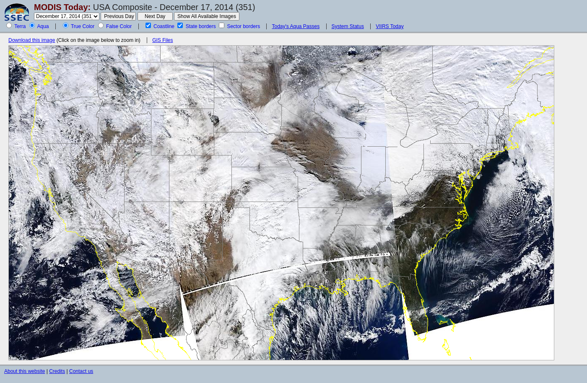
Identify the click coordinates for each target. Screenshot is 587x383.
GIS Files (162, 40)
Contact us (81, 371)
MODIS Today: (62, 7)
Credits (57, 371)
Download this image (31, 40)
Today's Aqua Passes (295, 26)
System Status (348, 26)
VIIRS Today (389, 26)
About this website (24, 371)
